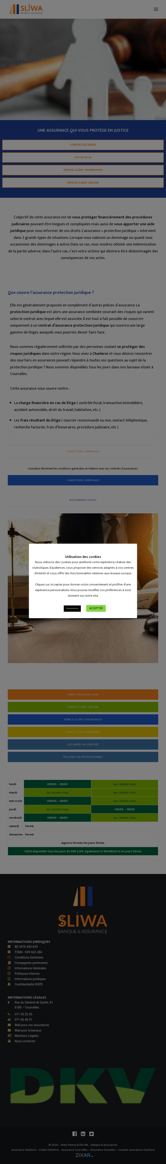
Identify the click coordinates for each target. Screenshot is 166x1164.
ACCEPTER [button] (96, 614)
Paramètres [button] (72, 615)
